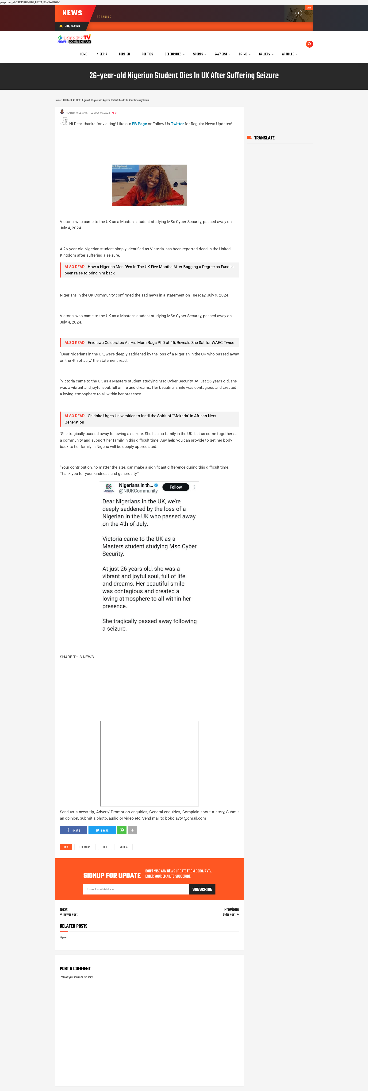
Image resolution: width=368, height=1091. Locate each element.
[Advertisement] (145, 137)
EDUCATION (85, 847)
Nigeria (123, 847)
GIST (105, 847)
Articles (288, 54)
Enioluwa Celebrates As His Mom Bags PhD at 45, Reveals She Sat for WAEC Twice (161, 342)
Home (83, 54)
